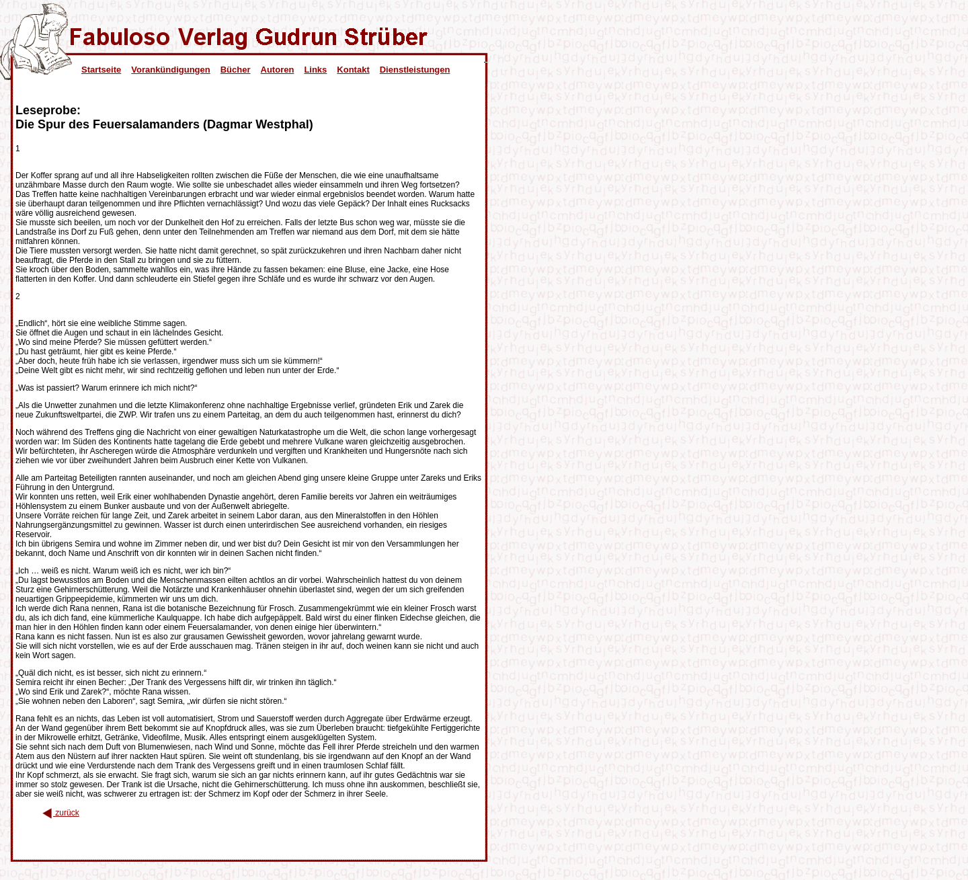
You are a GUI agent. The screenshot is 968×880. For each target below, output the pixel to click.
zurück (60, 812)
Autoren (277, 70)
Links (315, 70)
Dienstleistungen (415, 70)
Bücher (235, 70)
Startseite (101, 70)
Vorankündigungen (170, 70)
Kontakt (353, 70)
